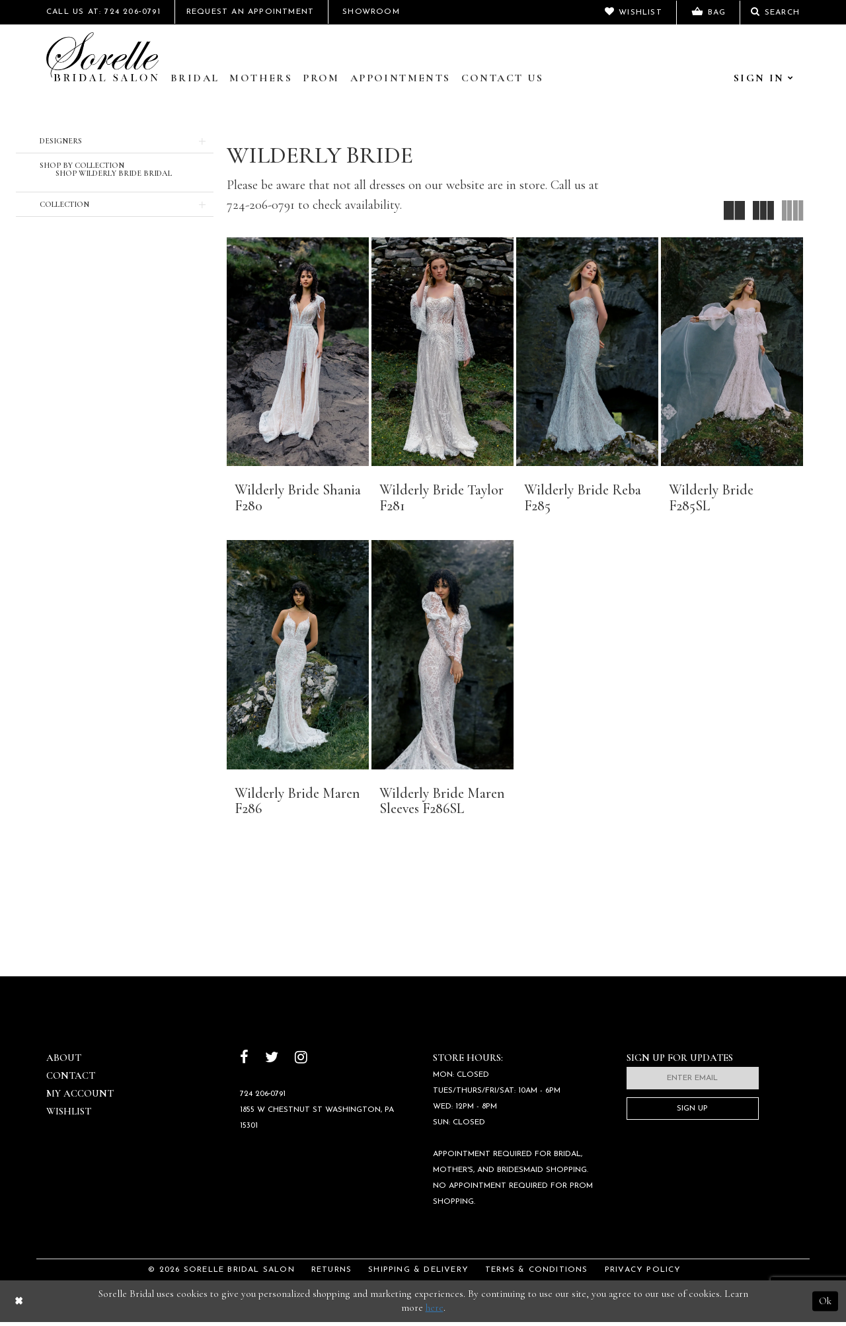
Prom (321, 78)
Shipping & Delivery (418, 1274)
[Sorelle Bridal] (102, 57)
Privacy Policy (643, 1274)
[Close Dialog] (19, 1305)
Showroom (371, 12)
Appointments (400, 78)
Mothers (260, 78)
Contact (70, 1080)
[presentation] (298, 351)
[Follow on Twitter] (272, 1063)
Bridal (195, 78)
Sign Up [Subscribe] (692, 1113)
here (434, 1312)
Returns (331, 1274)
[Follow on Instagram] (301, 1063)
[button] (114, 141)
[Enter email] (693, 1083)
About (63, 1062)
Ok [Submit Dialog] (825, 1305)
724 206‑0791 (263, 1098)
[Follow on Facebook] (244, 1063)
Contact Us (502, 78)
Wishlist (68, 1116)
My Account (80, 1098)
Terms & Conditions (536, 1274)
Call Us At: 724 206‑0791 (103, 12)
